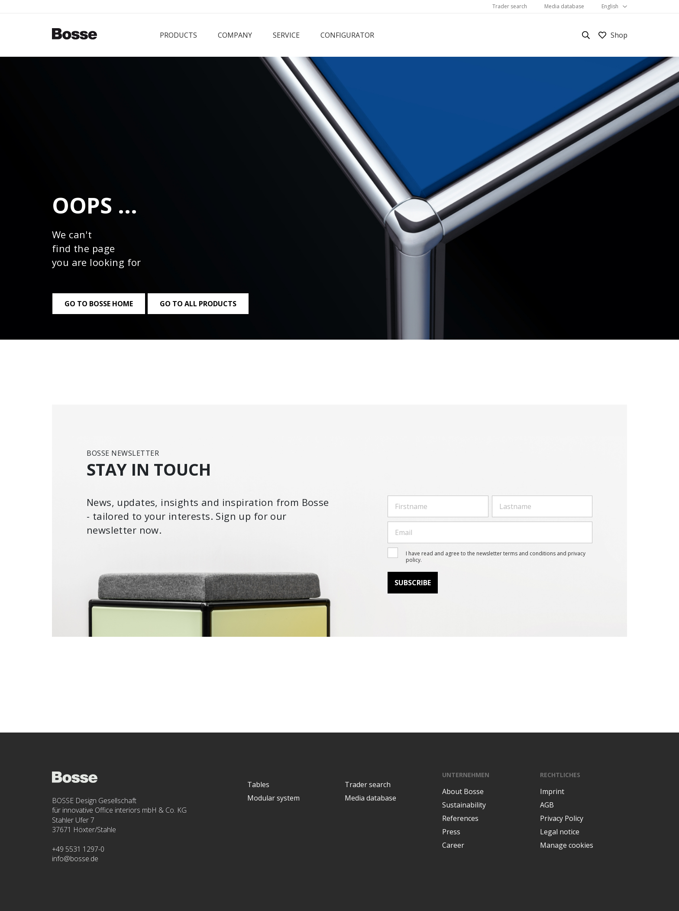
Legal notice (559, 831)
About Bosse (463, 791)
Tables (258, 784)
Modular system (273, 797)
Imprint (552, 791)
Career (453, 845)
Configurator (347, 35)
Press (451, 831)
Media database (564, 6)
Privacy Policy (561, 818)
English (609, 6)
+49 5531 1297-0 (78, 849)
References (460, 818)
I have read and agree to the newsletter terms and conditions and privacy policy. (495, 556)
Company (235, 35)
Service (286, 35)
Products (178, 35)
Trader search (509, 6)
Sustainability (464, 804)
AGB (547, 804)
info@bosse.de (75, 858)
